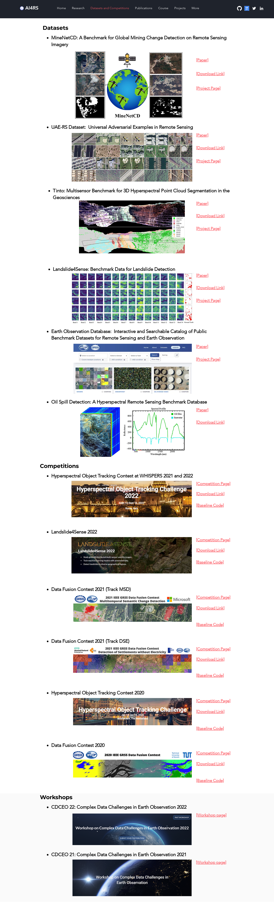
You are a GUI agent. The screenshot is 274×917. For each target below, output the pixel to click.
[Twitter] (254, 8)
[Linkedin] (261, 8)
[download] (246, 8)
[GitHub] (239, 8)
